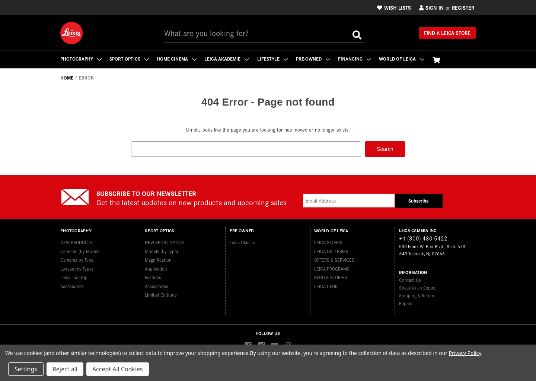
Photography (81, 58)
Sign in (431, 7)
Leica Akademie (227, 58)
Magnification (158, 259)
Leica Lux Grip (73, 277)
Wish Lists (394, 7)
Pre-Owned (314, 58)
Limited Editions (161, 294)
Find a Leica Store (447, 32)
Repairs (406, 303)
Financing (356, 58)
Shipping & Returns (418, 295)
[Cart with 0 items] (438, 59)
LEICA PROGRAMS (332, 268)
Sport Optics (129, 58)
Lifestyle (273, 58)
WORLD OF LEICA (404, 58)
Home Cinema (177, 58)
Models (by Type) (161, 250)
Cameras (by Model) (80, 250)
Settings (26, 369)
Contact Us (410, 279)
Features (153, 277)
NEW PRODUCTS (76, 242)
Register (463, 7)
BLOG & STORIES (330, 277)
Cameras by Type (76, 259)
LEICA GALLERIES (331, 250)
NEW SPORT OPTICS (164, 242)
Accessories (72, 285)
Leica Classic (242, 242)
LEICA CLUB (326, 285)
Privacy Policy (465, 352)
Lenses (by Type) (76, 268)
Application (156, 268)
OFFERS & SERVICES (334, 259)
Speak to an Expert (417, 287)
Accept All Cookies (117, 369)
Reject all (64, 369)
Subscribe (418, 200)
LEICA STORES (328, 242)
